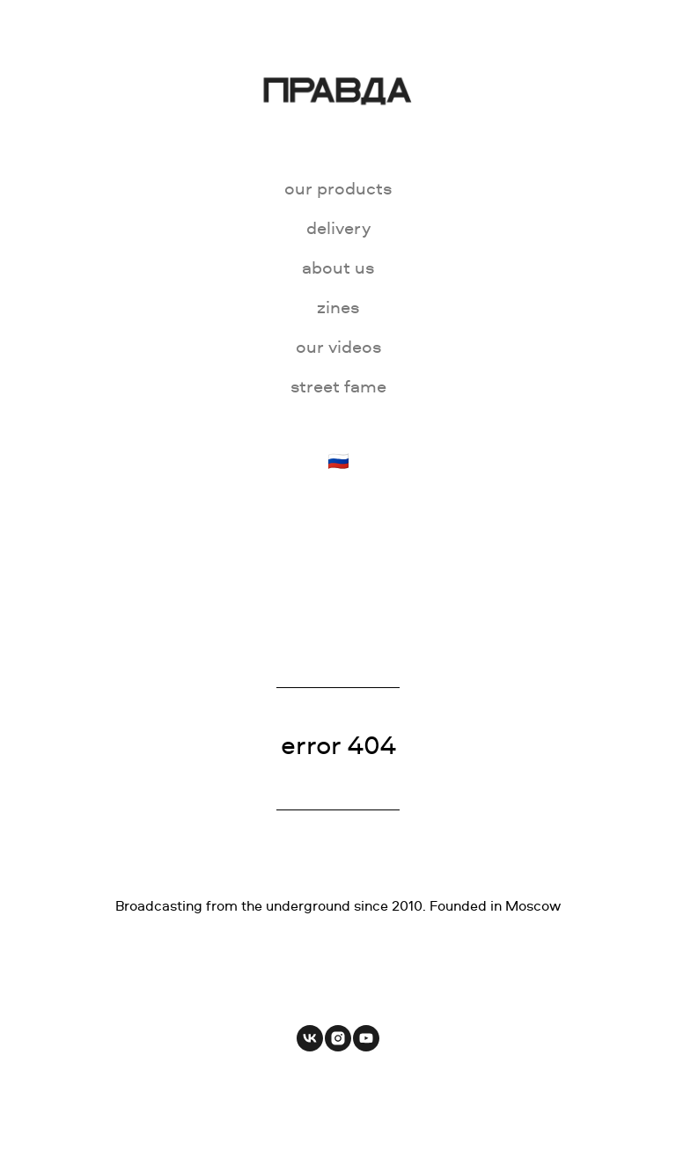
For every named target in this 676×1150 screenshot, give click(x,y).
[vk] (310, 1038)
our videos (338, 346)
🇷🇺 (338, 461)
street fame (338, 386)
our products (338, 188)
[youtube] (366, 1038)
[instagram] (338, 1038)
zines (338, 307)
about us (338, 267)
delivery (338, 227)
